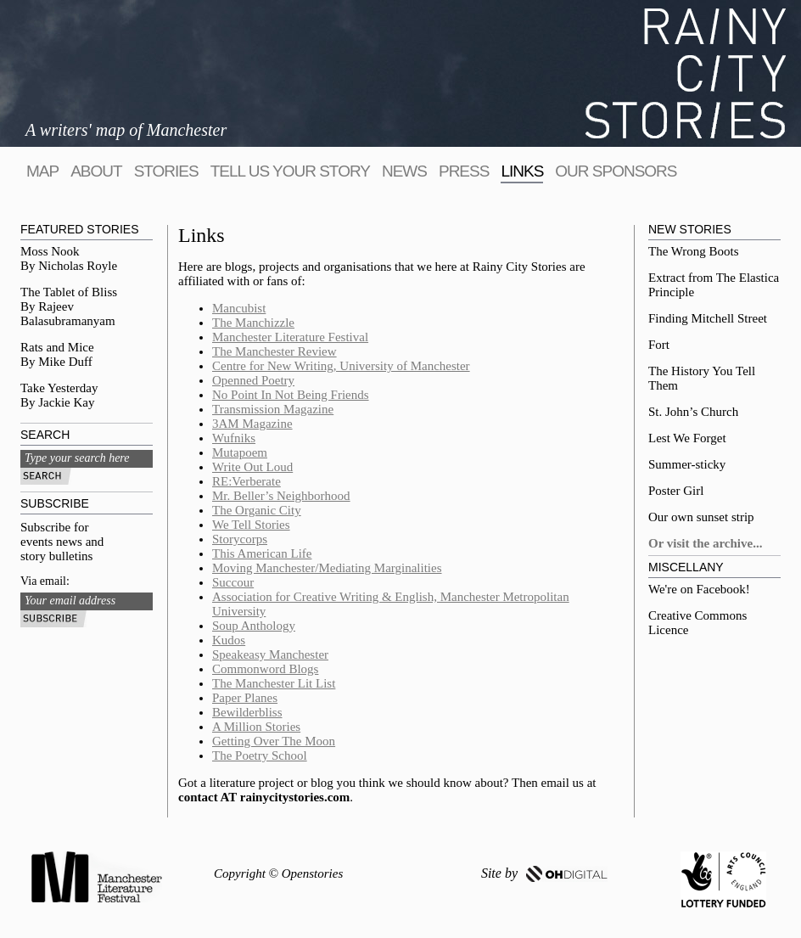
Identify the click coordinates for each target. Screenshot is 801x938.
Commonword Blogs (265, 669)
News (404, 171)
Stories (166, 171)
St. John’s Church (693, 411)
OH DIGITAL (567, 874)
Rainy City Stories (685, 73)
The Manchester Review (274, 351)
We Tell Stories (251, 524)
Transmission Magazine (272, 409)
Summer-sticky (686, 464)
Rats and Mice (57, 347)
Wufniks (233, 438)
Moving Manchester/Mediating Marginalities (327, 568)
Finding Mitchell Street (707, 318)
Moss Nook (50, 251)
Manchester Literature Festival (290, 337)
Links (522, 171)
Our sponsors (615, 171)
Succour (233, 582)
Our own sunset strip (701, 517)
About (95, 171)
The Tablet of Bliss (68, 292)
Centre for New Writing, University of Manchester (341, 366)
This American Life (261, 553)
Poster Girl (675, 490)
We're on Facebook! (699, 589)
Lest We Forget (687, 438)
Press (464, 171)
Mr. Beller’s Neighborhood (281, 496)
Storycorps (239, 539)
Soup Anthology (253, 625)
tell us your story (290, 171)
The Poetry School (259, 755)
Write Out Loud (252, 467)
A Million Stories (256, 726)
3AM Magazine (252, 423)
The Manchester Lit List (273, 683)
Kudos (228, 640)
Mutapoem (239, 452)
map (42, 171)
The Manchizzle (253, 322)
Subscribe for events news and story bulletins (62, 541)
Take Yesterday (59, 388)
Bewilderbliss (247, 712)
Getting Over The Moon (273, 741)
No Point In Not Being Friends (290, 395)
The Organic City (256, 510)
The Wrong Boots (693, 251)
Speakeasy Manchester (270, 654)
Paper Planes (244, 698)
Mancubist (239, 308)
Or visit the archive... (705, 543)
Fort (658, 344)
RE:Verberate (246, 481)
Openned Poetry (253, 380)
